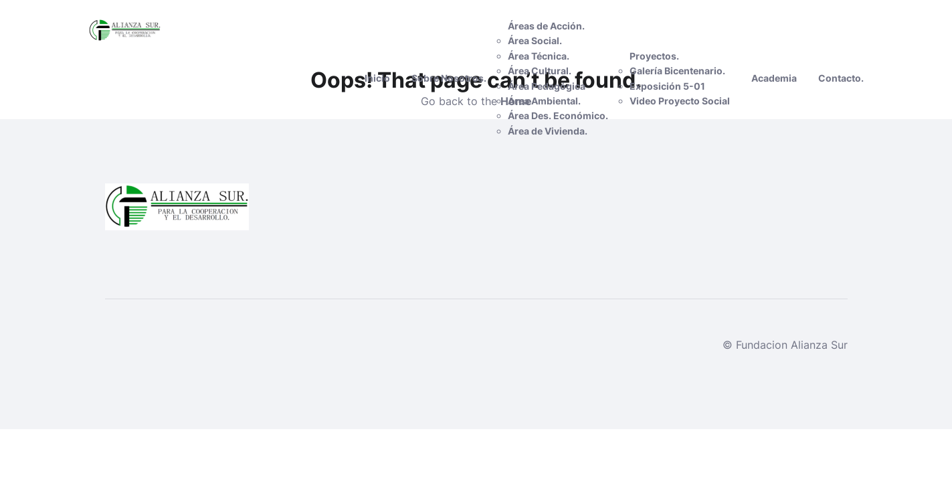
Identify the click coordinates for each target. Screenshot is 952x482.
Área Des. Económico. (558, 115)
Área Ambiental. (544, 100)
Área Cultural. (539, 70)
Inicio (377, 78)
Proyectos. (654, 56)
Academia (774, 78)
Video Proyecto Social (680, 100)
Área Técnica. (538, 56)
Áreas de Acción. (546, 25)
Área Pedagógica (546, 86)
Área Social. (535, 40)
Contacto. (841, 78)
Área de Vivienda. (547, 131)
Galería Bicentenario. (677, 70)
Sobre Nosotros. (448, 78)
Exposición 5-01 (667, 86)
